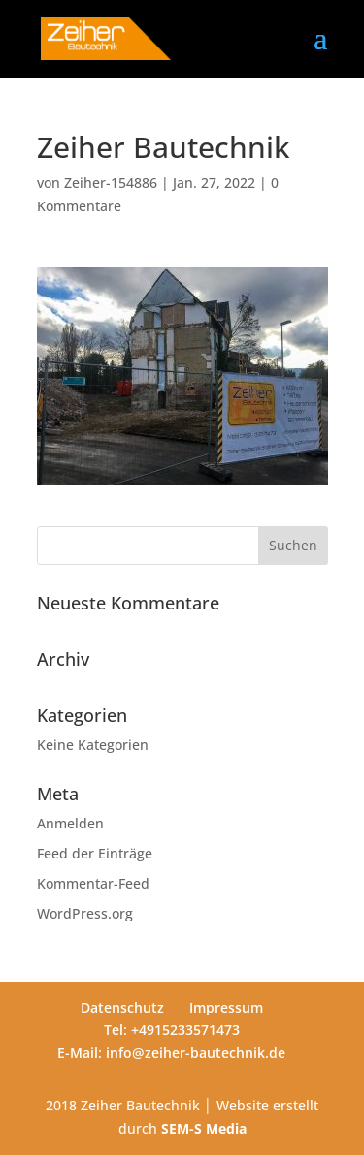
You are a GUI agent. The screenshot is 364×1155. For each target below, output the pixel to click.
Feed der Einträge (94, 853)
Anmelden (70, 823)
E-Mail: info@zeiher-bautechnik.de (171, 1053)
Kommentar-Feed (93, 883)
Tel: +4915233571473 (172, 1029)
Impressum (226, 1007)
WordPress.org (85, 913)
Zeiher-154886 (110, 182)
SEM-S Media (204, 1128)
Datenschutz (122, 1007)
